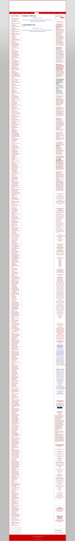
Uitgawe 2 (60, 259)
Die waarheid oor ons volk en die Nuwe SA (59, 452)
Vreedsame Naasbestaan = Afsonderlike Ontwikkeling (59, 462)
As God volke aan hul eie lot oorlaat (59, 450)
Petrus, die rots (59, 470)
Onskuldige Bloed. (59, 154)
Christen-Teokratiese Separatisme (59, 459)
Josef (59, 490)
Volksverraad (57, 453)
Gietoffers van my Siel (60, 394)
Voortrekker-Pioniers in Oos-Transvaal (59, 497)
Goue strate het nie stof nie (59, 486)
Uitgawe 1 (60, 258)
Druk (22, 26)
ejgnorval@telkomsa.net (60, 29)
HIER (63, 75)
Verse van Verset (59, 460)
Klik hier (56, 431)
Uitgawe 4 (60, 261)
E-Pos (24, 26)
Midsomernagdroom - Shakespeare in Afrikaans (60, 478)
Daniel (60, 467)
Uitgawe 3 (60, 260)
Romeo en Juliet (59, 471)
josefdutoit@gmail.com (60, 338)
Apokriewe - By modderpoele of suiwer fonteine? (59, 475)
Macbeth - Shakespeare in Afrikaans (60, 483)
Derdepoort (59, 487)
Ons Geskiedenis (59, 494)
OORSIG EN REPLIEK (60, 254)
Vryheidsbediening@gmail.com (61, 235)
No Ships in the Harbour (60, 464)
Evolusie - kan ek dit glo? (60, 469)
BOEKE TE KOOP (60, 400)
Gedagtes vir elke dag (40, 28)
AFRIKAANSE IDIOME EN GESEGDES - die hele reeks (59, 520)
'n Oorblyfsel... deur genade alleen (59, 456)
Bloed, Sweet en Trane (59, 190)
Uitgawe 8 (60, 266)
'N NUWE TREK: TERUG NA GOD (60, 341)
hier (63, 45)
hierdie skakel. (61, 62)
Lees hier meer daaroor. (59, 130)
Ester (59, 473)
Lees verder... (60, 407)
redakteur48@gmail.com (60, 251)
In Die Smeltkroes (59, 169)
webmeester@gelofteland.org (60, 201)
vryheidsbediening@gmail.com (61, 364)
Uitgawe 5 (60, 262)
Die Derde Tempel (60, 481)
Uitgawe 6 (60, 263)
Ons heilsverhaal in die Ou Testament (59, 466)
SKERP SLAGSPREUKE (60, 511)
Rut (59, 491)
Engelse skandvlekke (59, 495)
